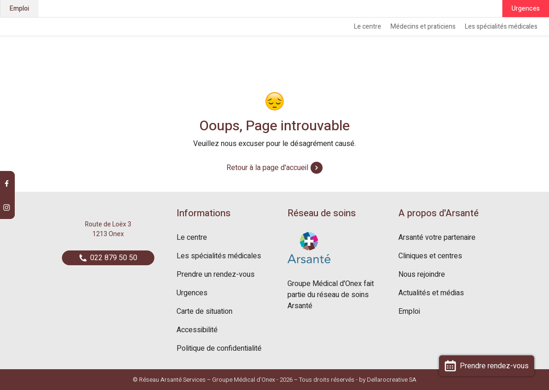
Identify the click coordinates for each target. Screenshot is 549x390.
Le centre (367, 26)
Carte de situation (204, 311)
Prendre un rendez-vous (216, 274)
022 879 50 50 (108, 257)
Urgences (526, 8)
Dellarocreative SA (391, 379)
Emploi (19, 8)
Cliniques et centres (430, 256)
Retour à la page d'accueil (274, 168)
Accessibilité (197, 329)
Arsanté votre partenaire (437, 237)
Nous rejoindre (421, 274)
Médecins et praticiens (423, 26)
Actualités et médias (431, 293)
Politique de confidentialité (219, 348)
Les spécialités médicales (501, 26)
